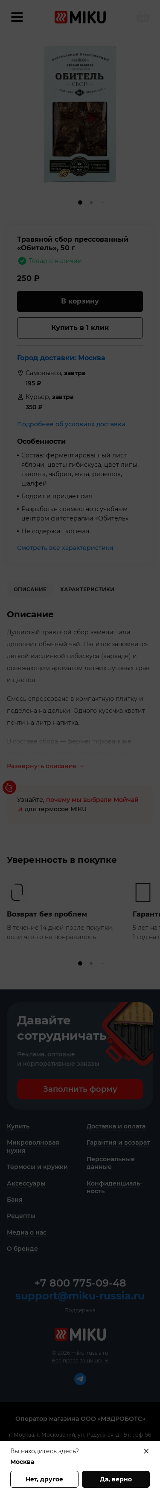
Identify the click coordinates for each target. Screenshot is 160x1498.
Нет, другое (44, 1479)
